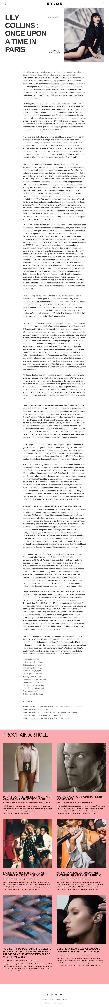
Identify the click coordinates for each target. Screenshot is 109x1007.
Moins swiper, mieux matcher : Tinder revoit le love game (25, 874)
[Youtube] (61, 995)
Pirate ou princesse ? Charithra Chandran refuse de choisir (27, 798)
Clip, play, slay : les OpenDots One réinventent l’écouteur (78, 950)
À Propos (44, 999)
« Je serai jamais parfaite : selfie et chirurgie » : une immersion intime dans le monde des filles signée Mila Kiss (27, 953)
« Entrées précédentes (7, 976)
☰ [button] (104, 3)
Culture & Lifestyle (33, 803)
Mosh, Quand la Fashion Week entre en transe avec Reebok (79, 874)
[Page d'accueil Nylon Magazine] (54, 3)
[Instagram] (52, 995)
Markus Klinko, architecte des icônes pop (80, 798)
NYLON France (64, 803)
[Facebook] (47, 995)
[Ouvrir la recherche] (5, 4)
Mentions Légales (62, 999)
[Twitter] (56, 995)
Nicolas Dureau (11, 803)
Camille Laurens (65, 879)
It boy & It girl (45, 803)
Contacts (52, 999)
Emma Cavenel (10, 960)
